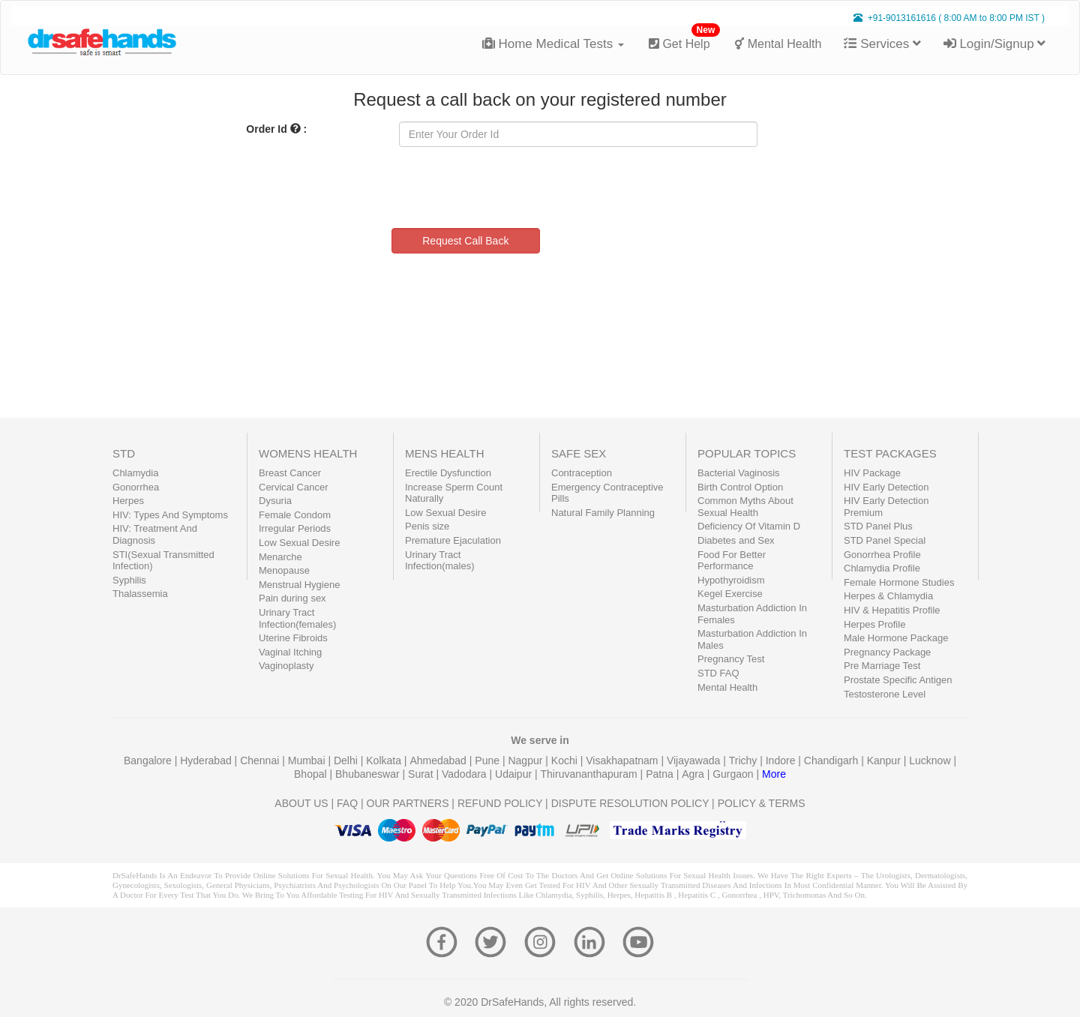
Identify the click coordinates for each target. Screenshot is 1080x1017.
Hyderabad (207, 760)
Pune (488, 760)
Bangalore (149, 760)
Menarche (280, 556)
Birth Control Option (740, 487)
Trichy (744, 760)
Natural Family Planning (603, 512)
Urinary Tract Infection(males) (439, 560)
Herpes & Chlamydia (888, 596)
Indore (782, 760)
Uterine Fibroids (293, 638)
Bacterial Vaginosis (739, 472)
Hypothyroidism (731, 580)
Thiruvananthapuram (590, 774)
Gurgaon (734, 774)
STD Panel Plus (878, 526)
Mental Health (778, 44)
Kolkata (385, 760)
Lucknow (931, 760)
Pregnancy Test (731, 658)
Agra (694, 774)
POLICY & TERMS (762, 803)
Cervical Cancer (293, 487)
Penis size (427, 526)
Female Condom (295, 514)
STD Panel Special (885, 540)
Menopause (284, 570)
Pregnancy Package (887, 652)
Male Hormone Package (896, 638)
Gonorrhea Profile (882, 554)
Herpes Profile (874, 624)
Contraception (581, 472)
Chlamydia (135, 472)
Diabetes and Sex (736, 540)
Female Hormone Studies (899, 582)
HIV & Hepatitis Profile (892, 610)
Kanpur (885, 760)
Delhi (347, 760)
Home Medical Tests (553, 44)
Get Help (684, 38)
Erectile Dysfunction (448, 472)
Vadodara (466, 774)
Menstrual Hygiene (299, 584)
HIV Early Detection (886, 487)
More (774, 774)
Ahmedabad (439, 760)
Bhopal (311, 774)
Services (882, 44)
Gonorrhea (135, 487)
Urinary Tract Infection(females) (297, 618)
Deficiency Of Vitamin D (749, 526)
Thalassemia (140, 593)
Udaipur (515, 774)
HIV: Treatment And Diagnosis (154, 534)
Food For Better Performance (732, 560)
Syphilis (129, 580)
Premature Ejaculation (453, 540)
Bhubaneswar (369, 774)
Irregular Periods (295, 528)
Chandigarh (832, 760)
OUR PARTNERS (408, 803)
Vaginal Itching (290, 652)
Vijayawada (695, 760)
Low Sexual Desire (299, 542)
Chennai (261, 760)
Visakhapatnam (623, 760)
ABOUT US (301, 803)
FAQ (347, 803)
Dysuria (275, 500)
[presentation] (513, 187)
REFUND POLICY (500, 803)
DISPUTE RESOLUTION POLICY (630, 803)
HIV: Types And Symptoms (170, 514)
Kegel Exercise (730, 593)
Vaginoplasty (286, 665)
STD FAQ (719, 673)
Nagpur (526, 760)
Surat (422, 774)
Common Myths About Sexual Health (746, 506)
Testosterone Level (885, 694)
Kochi (565, 760)
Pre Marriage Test (882, 665)
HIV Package (872, 472)
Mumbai (308, 760)
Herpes (128, 500)
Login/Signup (995, 44)
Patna (661, 774)
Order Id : (276, 129)
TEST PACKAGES (890, 453)
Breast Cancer (290, 472)
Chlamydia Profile (882, 568)
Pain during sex (292, 598)
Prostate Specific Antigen (898, 680)
